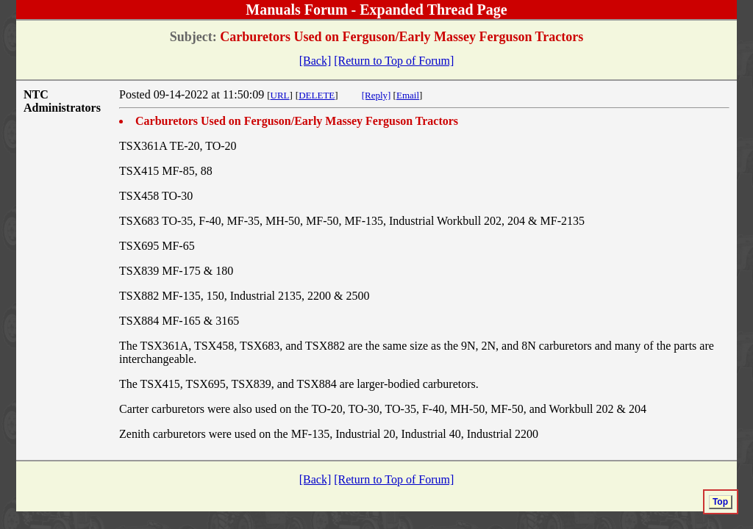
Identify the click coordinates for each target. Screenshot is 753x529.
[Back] (315, 60)
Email (407, 95)
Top (720, 502)
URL (280, 95)
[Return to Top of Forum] (394, 60)
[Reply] (376, 95)
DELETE (317, 95)
